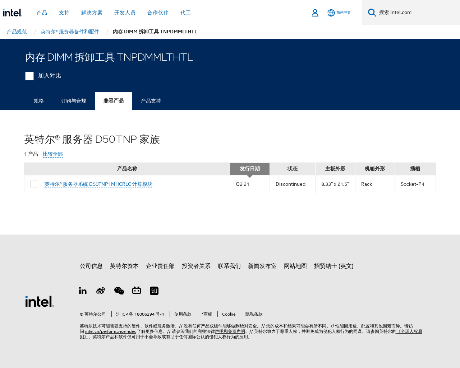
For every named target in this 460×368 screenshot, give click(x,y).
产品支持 (151, 101)
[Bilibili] (136, 292)
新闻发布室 (262, 266)
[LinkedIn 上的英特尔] (83, 292)
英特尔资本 (124, 266)
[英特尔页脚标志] (39, 301)
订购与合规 (73, 101)
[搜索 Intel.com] (418, 13)
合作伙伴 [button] (158, 12)
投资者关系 (196, 266)
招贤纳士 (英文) (334, 266)
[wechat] (118, 292)
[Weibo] (101, 292)
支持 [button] (64, 12)
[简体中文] (339, 12)
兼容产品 (114, 100)
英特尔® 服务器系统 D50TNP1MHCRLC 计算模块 (98, 184)
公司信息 (91, 266)
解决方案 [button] (92, 12)
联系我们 (229, 266)
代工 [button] (185, 12)
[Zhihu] (154, 292)
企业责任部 (160, 266)
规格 (39, 101)
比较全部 (53, 154)
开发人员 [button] (125, 12)
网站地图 (295, 266)
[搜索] (372, 12)
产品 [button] (42, 12)
